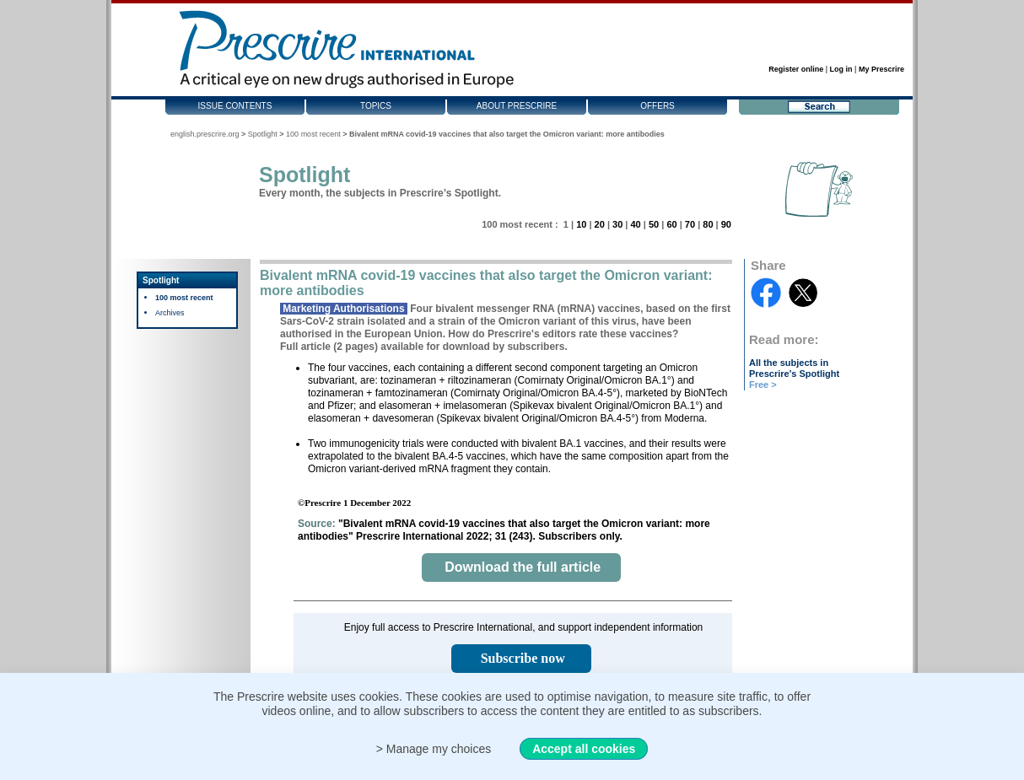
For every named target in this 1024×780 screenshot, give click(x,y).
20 (600, 224)
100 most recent (313, 134)
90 (726, 224)
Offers (657, 105)
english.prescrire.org (205, 134)
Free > (763, 384)
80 (708, 224)
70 (690, 224)
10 (581, 224)
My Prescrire (881, 69)
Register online (795, 69)
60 (671, 224)
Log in (841, 69)
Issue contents (235, 105)
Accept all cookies (583, 749)
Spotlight (263, 134)
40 (635, 224)
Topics (375, 105)
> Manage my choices (434, 749)
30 (617, 224)
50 (654, 224)
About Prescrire (517, 105)
